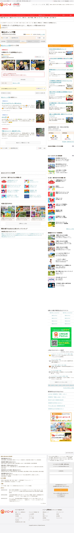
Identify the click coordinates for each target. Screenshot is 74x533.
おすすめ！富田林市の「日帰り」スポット (57, 394)
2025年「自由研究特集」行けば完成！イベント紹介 (10, 481)
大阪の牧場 (28, 459)
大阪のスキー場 (11, 474)
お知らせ (30, 41)
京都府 (56, 385)
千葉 (18, 17)
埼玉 (20, 17)
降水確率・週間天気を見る (68, 141)
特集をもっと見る (70, 228)
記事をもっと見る (23, 223)
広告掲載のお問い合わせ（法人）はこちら (61, 486)
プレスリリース (59, 518)
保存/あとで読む (56, 1)
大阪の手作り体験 (11, 463)
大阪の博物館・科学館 (28, 471)
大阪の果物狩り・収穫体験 (6, 476)
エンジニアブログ (46, 519)
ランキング (32, 15)
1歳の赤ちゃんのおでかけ (67, 312)
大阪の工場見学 (4, 463)
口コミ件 (42, 34)
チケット (10, 41)
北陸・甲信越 (30, 17)
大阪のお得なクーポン (5, 466)
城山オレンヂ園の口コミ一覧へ (23, 142)
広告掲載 (17, 516)
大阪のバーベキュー (16, 459)
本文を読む (23, 79)
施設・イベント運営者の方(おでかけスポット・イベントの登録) (19, 485)
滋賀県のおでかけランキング (23, 233)
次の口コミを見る (40, 93)
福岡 (55, 17)
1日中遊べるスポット (70, 4)
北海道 (7, 17)
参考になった (38, 56)
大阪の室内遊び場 (13, 471)
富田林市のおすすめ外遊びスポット (56, 408)
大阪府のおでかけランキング (7, 235)
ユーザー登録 (3, 485)
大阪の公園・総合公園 (38, 466)
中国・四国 (46, 17)
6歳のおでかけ (54, 321)
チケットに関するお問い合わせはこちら (61, 493)
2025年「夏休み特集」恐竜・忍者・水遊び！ (9, 480)
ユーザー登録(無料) (65, 1)
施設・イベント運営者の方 (20, 512)
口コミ (23, 41)
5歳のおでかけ (67, 318)
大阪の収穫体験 (27, 463)
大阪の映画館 (20, 471)
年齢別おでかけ (41, 15)
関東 (11, 17)
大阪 (37, 17)
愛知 (25, 17)
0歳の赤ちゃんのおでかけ (54, 312)
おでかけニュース (54, 15)
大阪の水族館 (41, 471)
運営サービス (45, 516)
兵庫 (42, 17)
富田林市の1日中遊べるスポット (55, 403)
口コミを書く (5, 37)
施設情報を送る (14, 37)
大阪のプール (33, 459)
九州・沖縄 (52, 17)
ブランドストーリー (60, 512)
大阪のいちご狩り (35, 474)
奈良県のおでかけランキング (34, 235)
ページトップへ (69, 452)
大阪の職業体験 (34, 463)
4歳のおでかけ (54, 318)
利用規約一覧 (17, 514)
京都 (39, 17)
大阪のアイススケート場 (19, 474)
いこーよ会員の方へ (61, 496)
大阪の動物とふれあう (19, 463)
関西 (35, 17)
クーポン (16, 41)
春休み (51, 4)
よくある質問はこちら (61, 494)
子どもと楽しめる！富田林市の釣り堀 (56, 405)
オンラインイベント (21, 15)
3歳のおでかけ (67, 315)
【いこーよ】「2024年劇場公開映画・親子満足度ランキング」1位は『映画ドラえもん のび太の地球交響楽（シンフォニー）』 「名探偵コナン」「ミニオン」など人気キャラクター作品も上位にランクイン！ (26, 500)
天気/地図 (43, 41)
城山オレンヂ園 (5, 45)
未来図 (57, 514)
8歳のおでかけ (54, 323)
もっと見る (43, 503)
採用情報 (44, 518)
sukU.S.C (5, 56)
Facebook (17, 519)
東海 (23, 17)
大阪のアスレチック (30, 466)
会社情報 (58, 516)
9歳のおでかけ (67, 323)
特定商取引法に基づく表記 (20, 521)
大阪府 (60, 385)
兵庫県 (63, 385)
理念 (43, 514)
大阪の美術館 (35, 471)
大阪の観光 (39, 459)
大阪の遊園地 (3, 459)
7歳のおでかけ (67, 321)
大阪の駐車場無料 (22, 466)
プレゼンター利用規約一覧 (34, 512)
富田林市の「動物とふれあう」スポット (57, 397)
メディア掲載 (31, 518)
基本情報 (3, 41)
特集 (71, 15)
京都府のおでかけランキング (36, 233)
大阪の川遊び (3, 468)
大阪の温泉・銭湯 (4, 474)
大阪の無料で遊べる (14, 466)
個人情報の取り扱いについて (61, 484)
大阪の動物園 (9, 459)
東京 (13, 17)
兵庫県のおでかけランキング (21, 235)
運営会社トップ (46, 512)
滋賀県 (52, 385)
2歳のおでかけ (54, 315)
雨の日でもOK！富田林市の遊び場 (55, 400)
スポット (3, 15)
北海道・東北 (2, 17)
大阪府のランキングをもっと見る (61, 382)
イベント (10, 15)
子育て (63, 15)
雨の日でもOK (56, 4)
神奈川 (15, 17)
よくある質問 (31, 514)
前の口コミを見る (5, 93)
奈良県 (67, 385)
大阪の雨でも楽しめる (5, 471)
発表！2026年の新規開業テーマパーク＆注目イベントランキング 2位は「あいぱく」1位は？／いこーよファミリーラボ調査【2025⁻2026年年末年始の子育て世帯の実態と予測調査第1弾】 (26, 491)
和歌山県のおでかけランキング (8, 236)
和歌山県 (72, 385)
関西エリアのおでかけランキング (8, 233)
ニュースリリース (18, 518)
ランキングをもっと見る (68, 387)
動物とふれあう (62, 4)
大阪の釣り (23, 459)
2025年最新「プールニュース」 (25, 480)
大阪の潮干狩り (28, 474)
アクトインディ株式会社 (57, 509)
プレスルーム (31, 516)
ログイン (71, 1)
